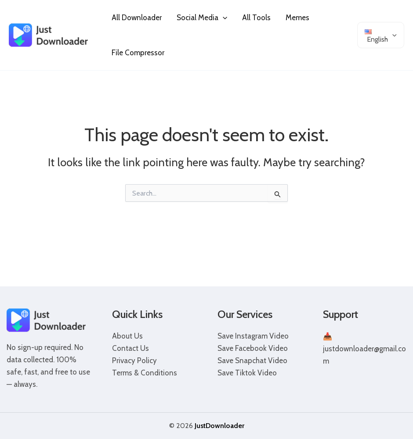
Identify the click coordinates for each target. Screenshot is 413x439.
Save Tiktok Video (247, 372)
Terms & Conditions (144, 372)
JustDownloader (219, 425)
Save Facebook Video (252, 348)
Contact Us (130, 348)
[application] (222, 18)
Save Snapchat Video (252, 360)
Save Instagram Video (253, 336)
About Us (127, 336)
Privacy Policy (134, 360)
